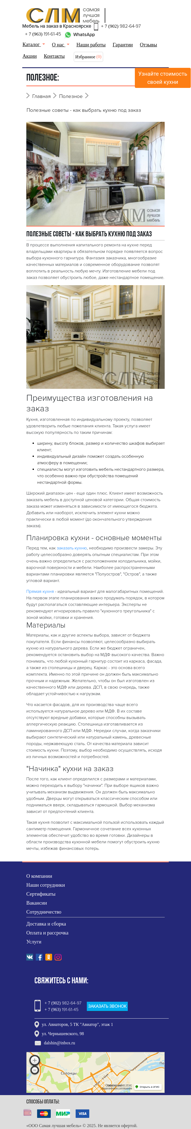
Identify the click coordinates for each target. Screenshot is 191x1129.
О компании (39, 876)
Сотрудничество (43, 912)
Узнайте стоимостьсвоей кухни (162, 78)
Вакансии (36, 903)
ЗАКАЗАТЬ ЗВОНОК (107, 1006)
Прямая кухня (40, 591)
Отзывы (148, 44)
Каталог (32, 44)
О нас (58, 44)
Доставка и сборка (46, 924)
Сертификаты (41, 894)
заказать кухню (72, 548)
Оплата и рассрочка (47, 933)
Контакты (54, 56)
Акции (30, 56)
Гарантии (123, 44)
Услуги (34, 941)
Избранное (85, 57)
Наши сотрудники (45, 885)
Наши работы (91, 44)
